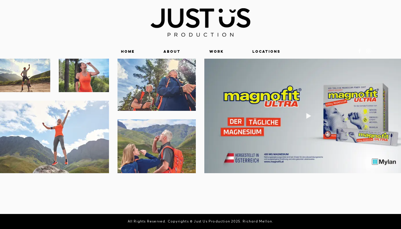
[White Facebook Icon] (359, 51)
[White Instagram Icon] (369, 51)
